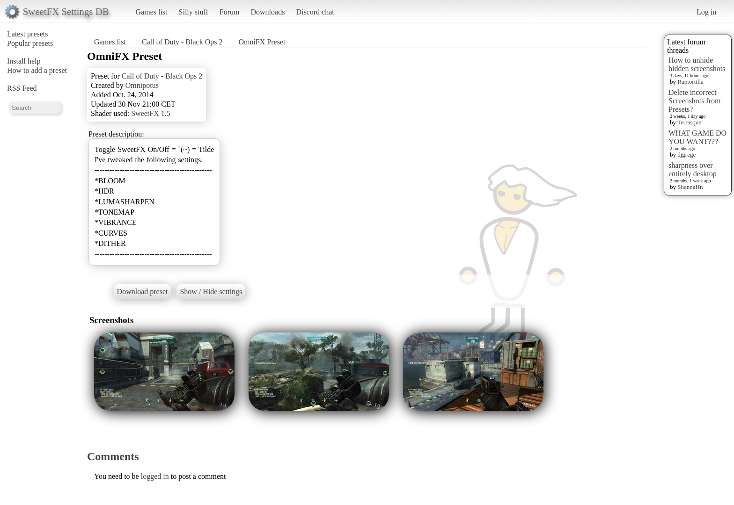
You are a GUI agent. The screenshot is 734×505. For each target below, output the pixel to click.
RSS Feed (22, 88)
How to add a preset (37, 70)
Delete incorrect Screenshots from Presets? (694, 100)
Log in (706, 12)
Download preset (142, 292)
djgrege (686, 154)
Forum (230, 12)
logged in (155, 476)
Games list (152, 12)
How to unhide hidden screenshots (696, 64)
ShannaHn (690, 186)
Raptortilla (690, 81)
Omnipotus (142, 85)
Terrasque (689, 122)
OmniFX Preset (261, 42)
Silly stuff (193, 12)
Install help (24, 61)
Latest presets (27, 34)
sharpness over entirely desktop (692, 169)
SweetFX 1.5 (150, 113)
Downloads (267, 12)
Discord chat (315, 12)
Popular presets (30, 43)
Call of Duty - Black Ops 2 (182, 42)
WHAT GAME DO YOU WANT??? (697, 137)
